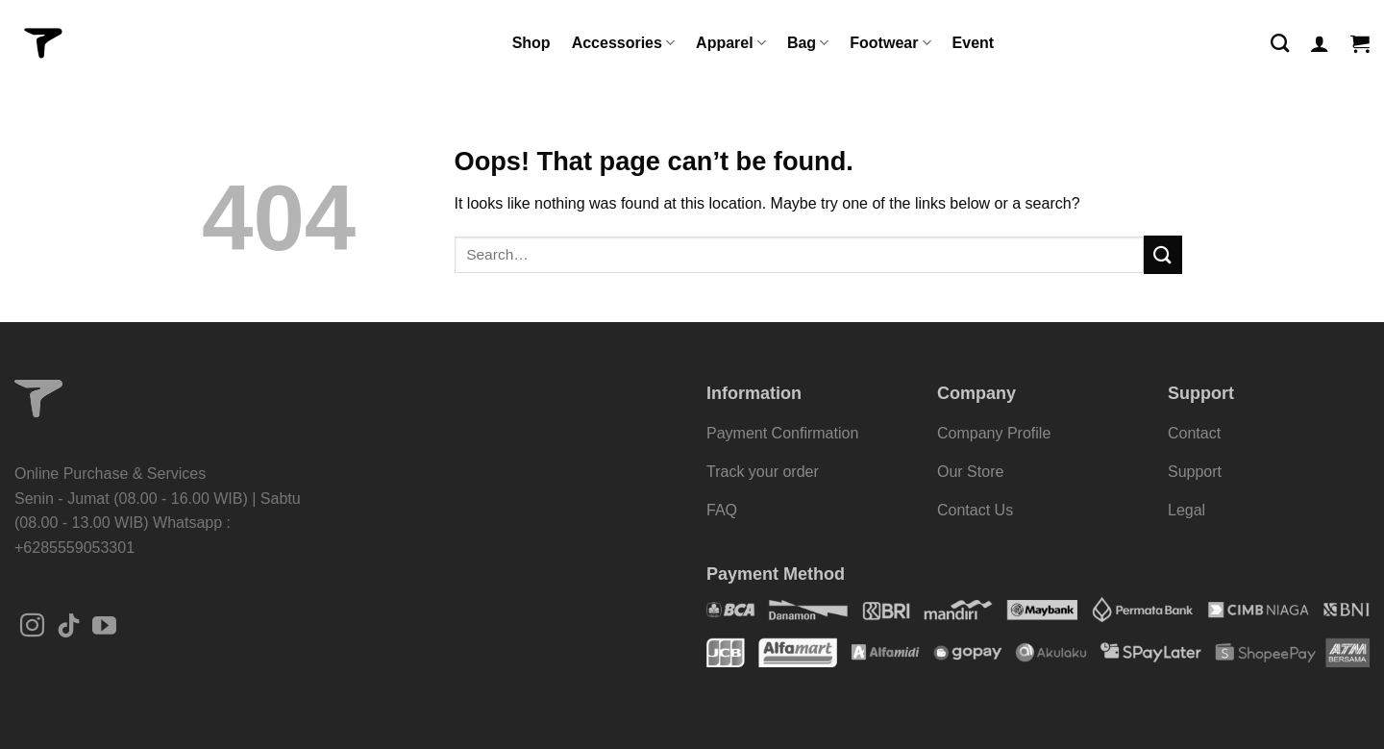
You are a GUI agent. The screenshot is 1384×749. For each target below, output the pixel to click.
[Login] (1319, 43)
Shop (531, 43)
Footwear (890, 43)
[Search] (1280, 42)
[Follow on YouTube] (104, 626)
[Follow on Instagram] (32, 626)
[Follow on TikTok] (69, 626)
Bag (807, 43)
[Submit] (1163, 254)
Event (973, 43)
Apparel (731, 43)
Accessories (623, 43)
